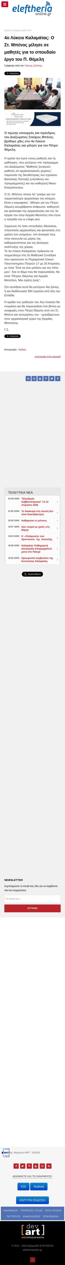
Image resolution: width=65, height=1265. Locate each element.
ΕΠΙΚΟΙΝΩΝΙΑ (51, 1216)
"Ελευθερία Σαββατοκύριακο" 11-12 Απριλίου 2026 (34, 501)
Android (39, 1186)
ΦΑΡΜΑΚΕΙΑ (10, 1210)
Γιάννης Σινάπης (33, 65)
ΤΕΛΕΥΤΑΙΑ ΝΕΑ (20, 492)
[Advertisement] (32, 670)
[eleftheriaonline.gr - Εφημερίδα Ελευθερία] (32, 9)
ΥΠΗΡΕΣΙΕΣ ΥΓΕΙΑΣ (31, 1210)
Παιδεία (22, 349)
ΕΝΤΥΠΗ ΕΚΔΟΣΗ (32, 1200)
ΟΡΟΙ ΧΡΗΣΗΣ (53, 1210)
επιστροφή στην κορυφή (48, 356)
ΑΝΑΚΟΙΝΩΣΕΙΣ (32, 1216)
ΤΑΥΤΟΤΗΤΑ (13, 1216)
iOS (23, 1186)
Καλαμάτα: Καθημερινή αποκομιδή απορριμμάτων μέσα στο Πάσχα (36, 548)
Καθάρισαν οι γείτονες (34, 520)
